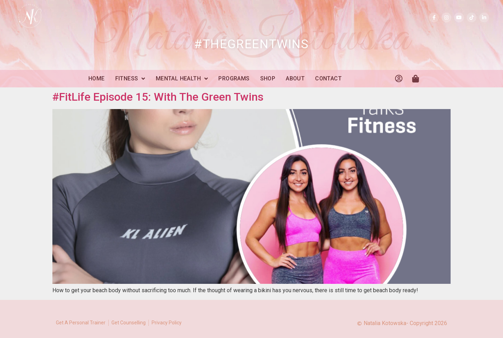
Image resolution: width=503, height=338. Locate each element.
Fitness (130, 78)
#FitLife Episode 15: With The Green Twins (157, 96)
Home (96, 78)
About (295, 78)
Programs (233, 78)
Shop (268, 78)
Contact (328, 78)
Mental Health (182, 78)
